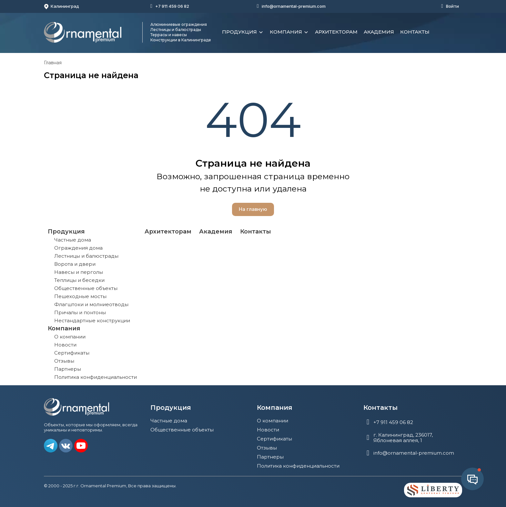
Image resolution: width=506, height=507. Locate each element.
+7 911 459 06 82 (172, 6)
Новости (65, 345)
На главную (253, 209)
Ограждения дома (78, 248)
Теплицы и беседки (79, 280)
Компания (289, 32)
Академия (379, 32)
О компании (70, 337)
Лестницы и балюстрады (86, 256)
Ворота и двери (75, 264)
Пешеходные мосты (80, 296)
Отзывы (64, 361)
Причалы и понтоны (80, 312)
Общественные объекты (85, 288)
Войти (452, 6)
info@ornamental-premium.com (294, 6)
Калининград (61, 6)
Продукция (243, 32)
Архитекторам (336, 32)
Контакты (415, 32)
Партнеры (67, 369)
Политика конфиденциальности (95, 377)
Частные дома (72, 240)
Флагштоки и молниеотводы (91, 304)
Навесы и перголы (78, 272)
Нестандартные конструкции (92, 320)
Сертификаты (71, 353)
